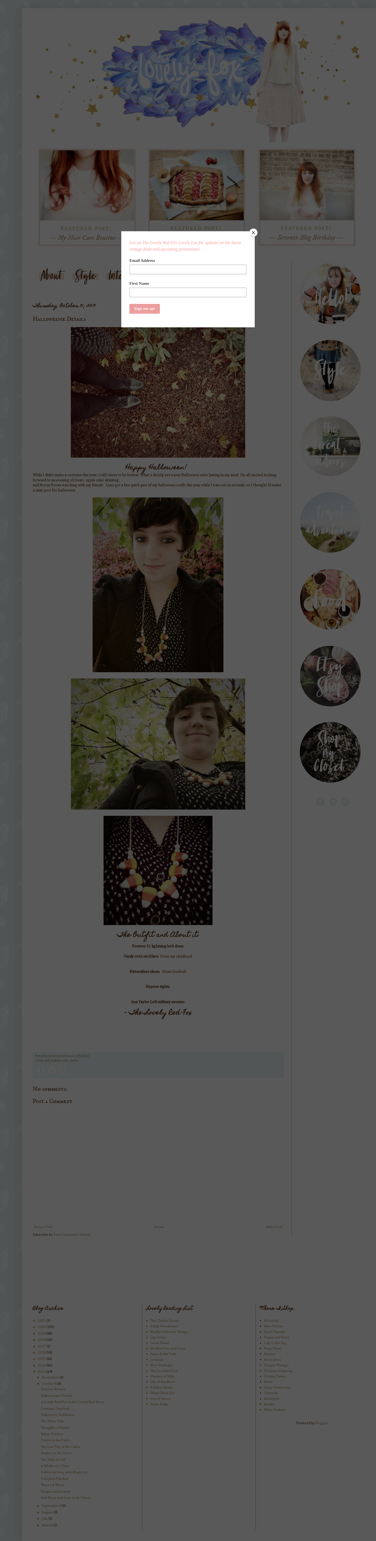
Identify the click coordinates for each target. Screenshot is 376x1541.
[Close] (253, 233)
